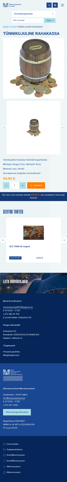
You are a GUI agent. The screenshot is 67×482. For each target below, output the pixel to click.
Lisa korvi (38, 185)
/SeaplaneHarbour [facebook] (13, 449)
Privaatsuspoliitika (11, 352)
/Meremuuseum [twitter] (11, 466)
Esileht (6, 27)
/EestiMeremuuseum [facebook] (14, 455)
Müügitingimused (11, 355)
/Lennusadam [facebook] (11, 444)
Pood (13, 27)
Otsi (50, 20)
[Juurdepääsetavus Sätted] (55, 5)
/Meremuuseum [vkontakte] (11, 472)
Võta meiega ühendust (17, 412)
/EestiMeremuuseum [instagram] (14, 461)
